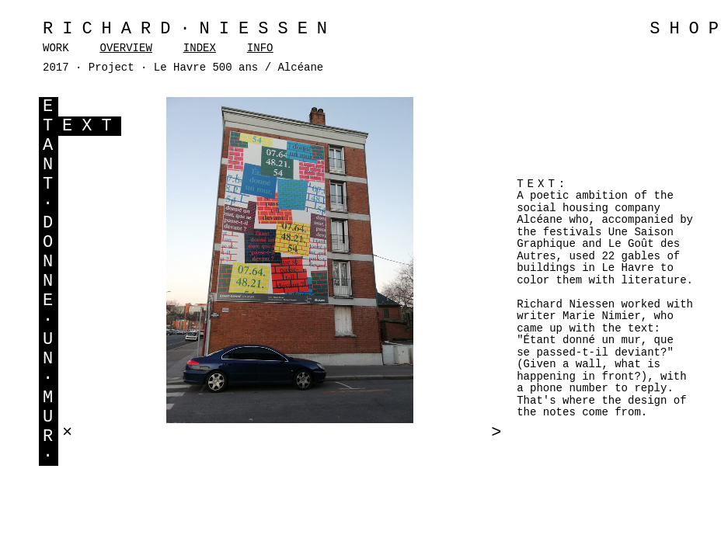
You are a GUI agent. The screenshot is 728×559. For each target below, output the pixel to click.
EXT (91, 126)
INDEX (199, 48)
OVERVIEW (126, 48)
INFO (260, 48)
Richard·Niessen (189, 29)
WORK (56, 48)
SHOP (689, 29)
